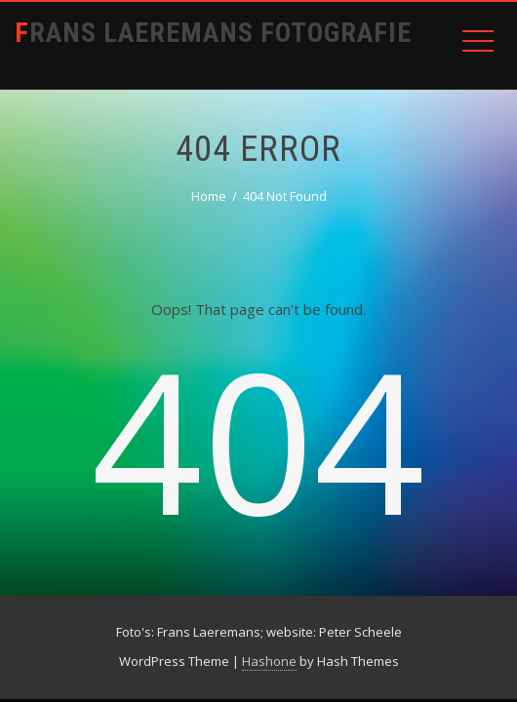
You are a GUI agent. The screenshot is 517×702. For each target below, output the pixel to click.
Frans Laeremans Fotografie (213, 33)
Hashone (269, 661)
